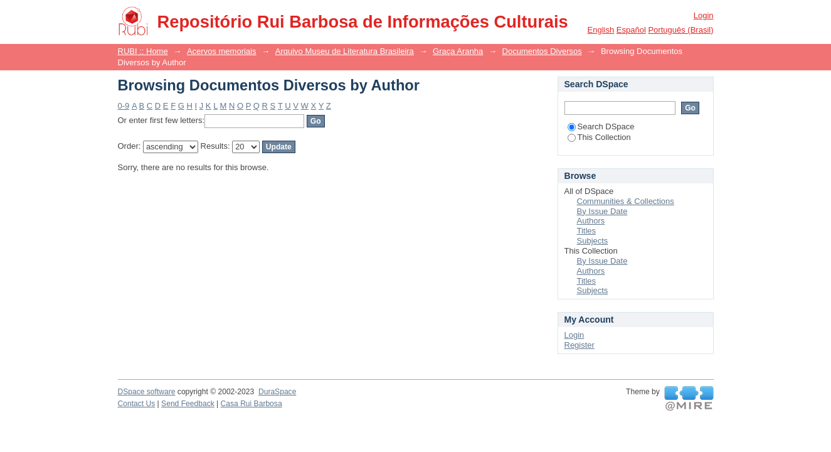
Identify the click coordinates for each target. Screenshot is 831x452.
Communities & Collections (625, 201)
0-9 (124, 105)
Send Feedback (187, 403)
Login (704, 15)
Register (579, 345)
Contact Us (137, 403)
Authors (591, 220)
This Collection (599, 137)
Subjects (592, 240)
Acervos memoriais (222, 51)
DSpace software (147, 391)
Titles (586, 230)
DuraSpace (277, 391)
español (631, 30)
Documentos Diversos (542, 51)
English (601, 30)
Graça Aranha (458, 51)
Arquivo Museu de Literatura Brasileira (344, 51)
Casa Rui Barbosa (251, 403)
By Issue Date (602, 211)
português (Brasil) (680, 30)
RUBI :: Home (143, 51)
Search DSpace (601, 126)
